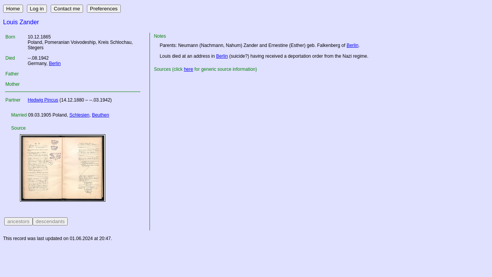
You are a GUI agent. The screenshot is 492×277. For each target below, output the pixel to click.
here (188, 69)
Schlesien (79, 115)
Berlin (55, 63)
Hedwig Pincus (43, 100)
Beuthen (100, 115)
